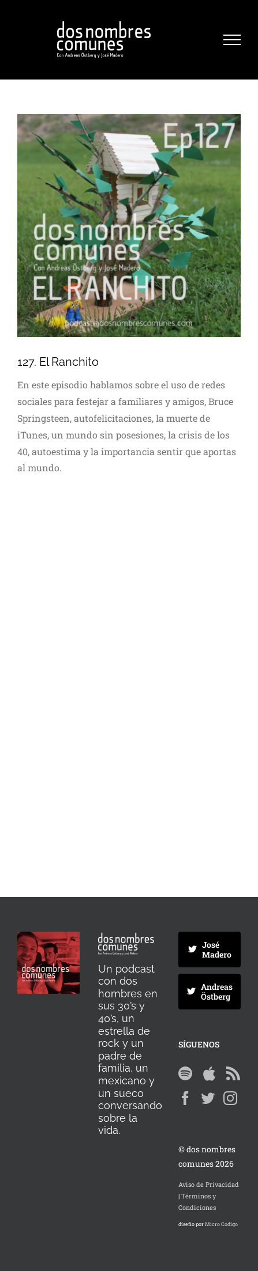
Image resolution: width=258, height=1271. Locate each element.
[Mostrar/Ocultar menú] (232, 40)
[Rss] (233, 1073)
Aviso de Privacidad (208, 1184)
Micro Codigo (221, 1224)
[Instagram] (230, 1098)
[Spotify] (185, 1073)
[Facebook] (185, 1098)
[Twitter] (208, 1098)
